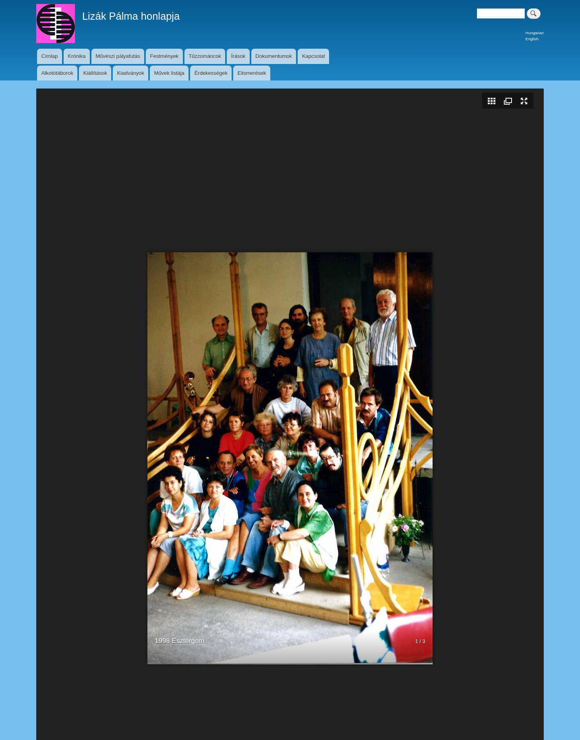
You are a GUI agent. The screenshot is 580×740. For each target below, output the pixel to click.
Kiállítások (95, 73)
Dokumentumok (273, 56)
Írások (238, 56)
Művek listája (169, 73)
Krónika (76, 56)
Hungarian (535, 33)
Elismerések (252, 73)
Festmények (164, 56)
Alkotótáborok (57, 73)
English (532, 39)
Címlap (49, 56)
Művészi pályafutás (117, 56)
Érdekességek (211, 73)
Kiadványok (130, 73)
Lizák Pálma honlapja (131, 16)
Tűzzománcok (204, 56)
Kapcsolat (313, 56)
